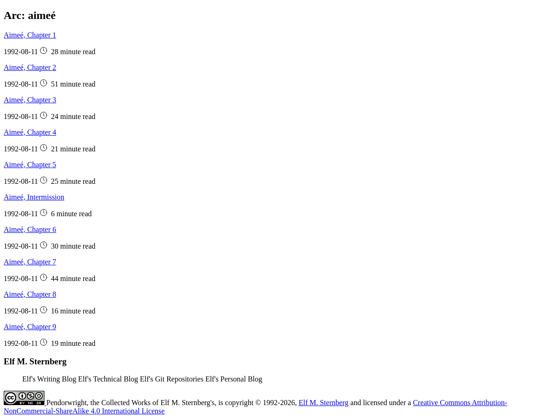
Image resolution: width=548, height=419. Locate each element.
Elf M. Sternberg (324, 402)
